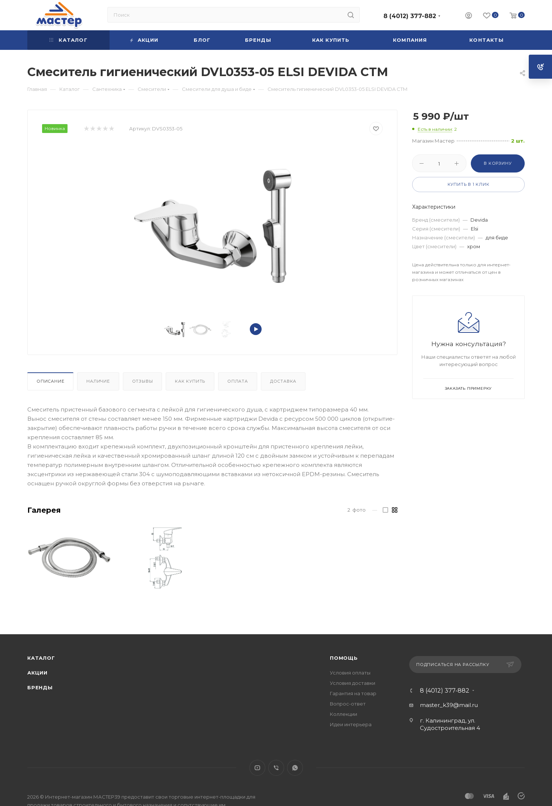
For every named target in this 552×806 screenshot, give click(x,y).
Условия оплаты (350, 673)
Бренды (40, 687)
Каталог (41, 658)
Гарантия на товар (353, 693)
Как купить (190, 381)
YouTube (257, 768)
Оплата (237, 381)
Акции (37, 673)
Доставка (283, 381)
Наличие (98, 381)
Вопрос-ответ (348, 704)
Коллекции (343, 714)
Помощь (344, 658)
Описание (50, 381)
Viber (276, 768)
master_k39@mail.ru (449, 704)
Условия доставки (352, 683)
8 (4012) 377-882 (409, 16)
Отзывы (142, 381)
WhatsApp (295, 768)
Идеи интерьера (351, 724)
